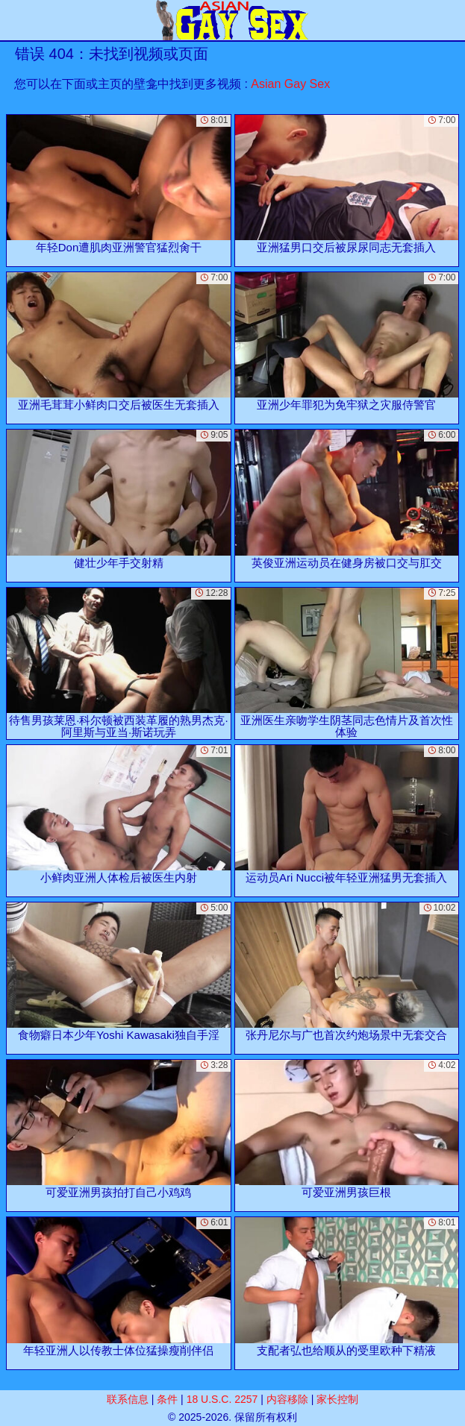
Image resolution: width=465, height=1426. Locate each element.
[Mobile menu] (13, 20)
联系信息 (128, 1399)
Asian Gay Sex (290, 84)
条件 (167, 1399)
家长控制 (337, 1399)
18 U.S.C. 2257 (222, 1399)
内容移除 (287, 1399)
